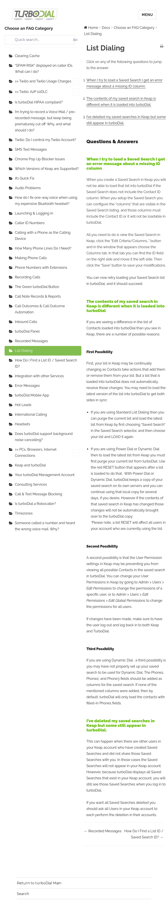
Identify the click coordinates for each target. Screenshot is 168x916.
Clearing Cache (27, 56)
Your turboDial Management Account (45, 475)
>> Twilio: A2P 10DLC (47, 92)
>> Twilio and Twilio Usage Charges (47, 81)
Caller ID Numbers (30, 223)
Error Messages (27, 386)
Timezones (24, 513)
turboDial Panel (27, 331)
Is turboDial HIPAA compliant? (39, 102)
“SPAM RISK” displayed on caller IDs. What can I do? (44, 68)
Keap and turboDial (30, 465)
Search (23, 894)
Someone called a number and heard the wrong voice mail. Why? (45, 526)
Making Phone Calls (31, 258)
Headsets (22, 424)
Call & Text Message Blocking (38, 494)
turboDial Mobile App (32, 395)
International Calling (31, 414)
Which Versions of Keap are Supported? (47, 169)
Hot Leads (23, 405)
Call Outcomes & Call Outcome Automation (40, 309)
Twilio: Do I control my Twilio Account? (45, 140)
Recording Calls (27, 277)
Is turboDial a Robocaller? (35, 504)
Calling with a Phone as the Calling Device (42, 235)
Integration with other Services (39, 376)
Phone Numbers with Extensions (41, 267)
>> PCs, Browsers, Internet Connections (47, 452)
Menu (147, 15)
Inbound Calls (26, 322)
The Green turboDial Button (37, 287)
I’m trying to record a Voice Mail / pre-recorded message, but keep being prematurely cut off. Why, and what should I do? (45, 121)
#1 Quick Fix (24, 178)
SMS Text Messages (31, 149)
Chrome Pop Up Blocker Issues (40, 159)
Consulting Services (31, 484)
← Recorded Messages (102, 831)
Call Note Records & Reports (38, 296)
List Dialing (24, 351)
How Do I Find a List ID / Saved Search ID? (46, 363)
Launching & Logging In (34, 213)
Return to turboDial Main (39, 883)
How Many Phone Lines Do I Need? (43, 248)
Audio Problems (28, 188)
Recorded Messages (31, 341)
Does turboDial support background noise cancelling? (44, 437)
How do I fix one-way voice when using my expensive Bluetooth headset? (46, 200)
